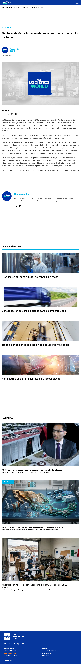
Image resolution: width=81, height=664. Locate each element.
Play (15, 638)
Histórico (6, 28)
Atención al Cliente (10, 655)
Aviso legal (45, 655)
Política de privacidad (48, 650)
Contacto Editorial (10, 650)
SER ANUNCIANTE (10, 653)
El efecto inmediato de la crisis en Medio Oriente (27, 7)
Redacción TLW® (14, 50)
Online (15, 634)
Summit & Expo (18, 636)
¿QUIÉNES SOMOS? (46, 653)
